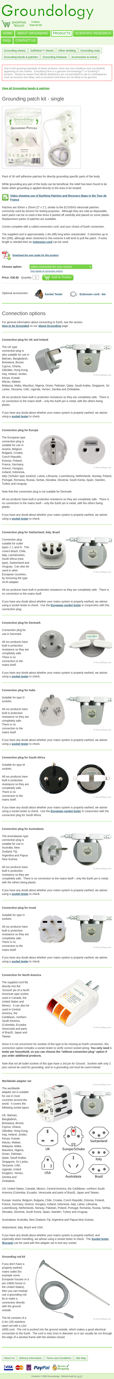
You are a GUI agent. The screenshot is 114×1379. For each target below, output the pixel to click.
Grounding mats (90, 50)
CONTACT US (26, 40)
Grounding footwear (55, 57)
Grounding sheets (15, 50)
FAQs (7, 40)
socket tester (20, 416)
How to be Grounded (15, 325)
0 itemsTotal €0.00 (35, 23)
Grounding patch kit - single (33, 99)
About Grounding (49, 325)
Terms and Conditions (59, 1358)
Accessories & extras (84, 57)
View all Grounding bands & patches (25, 88)
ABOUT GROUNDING (32, 33)
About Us (9, 1358)
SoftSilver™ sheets (42, 50)
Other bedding (67, 50)
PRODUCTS (62, 33)
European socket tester (66, 605)
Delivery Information (30, 1358)
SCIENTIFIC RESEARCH (93, 33)
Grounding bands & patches (21, 57)
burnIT (80, 1376)
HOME (7, 33)
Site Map (81, 1358)
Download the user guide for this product (36, 255)
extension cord (42, 242)
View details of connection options (46, 271)
